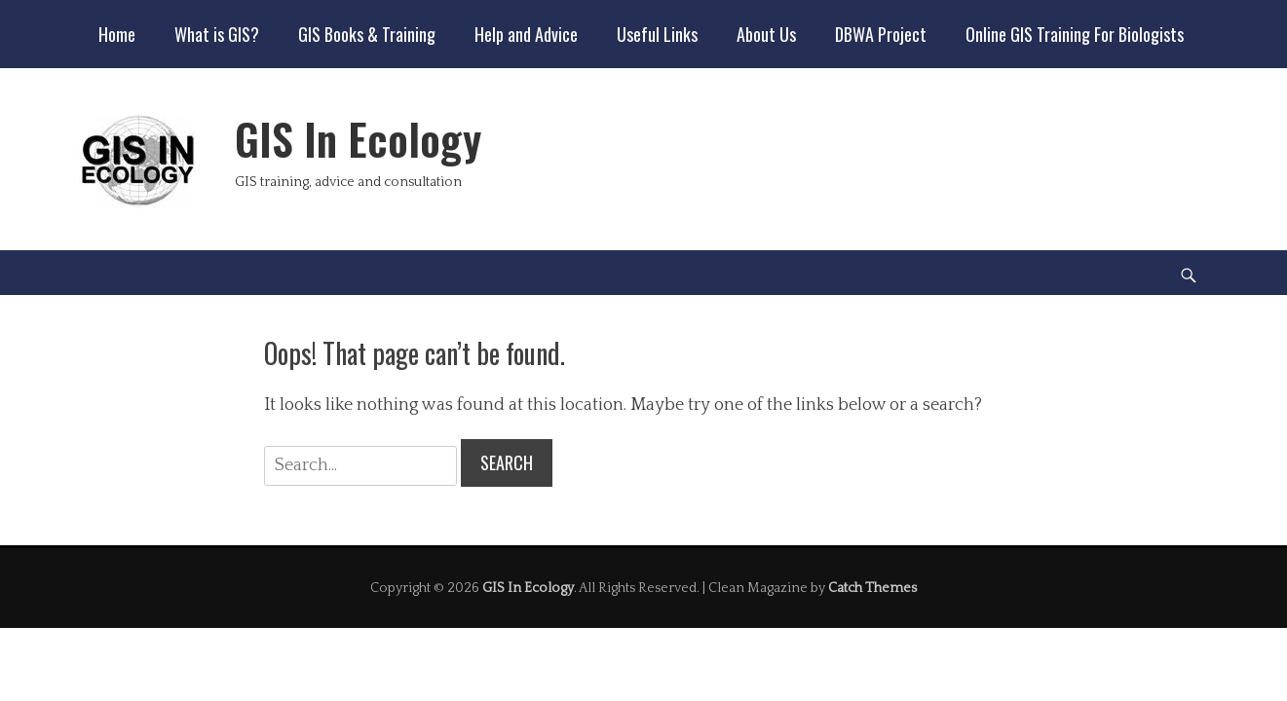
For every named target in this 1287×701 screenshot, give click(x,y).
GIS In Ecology (358, 138)
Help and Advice (526, 34)
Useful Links (657, 34)
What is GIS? (216, 34)
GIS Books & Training (366, 34)
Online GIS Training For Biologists (1074, 34)
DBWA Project (881, 34)
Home (116, 34)
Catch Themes (872, 588)
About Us (766, 34)
